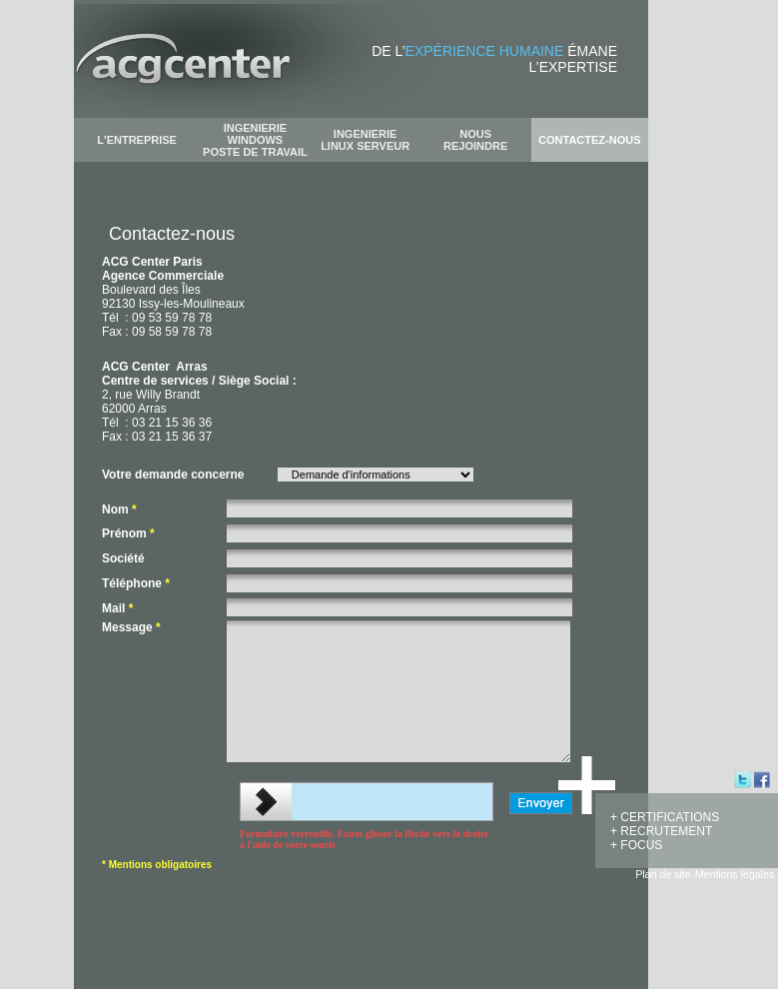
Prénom (128, 533)
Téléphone (136, 583)
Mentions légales (734, 874)
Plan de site (662, 874)
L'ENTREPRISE (137, 140)
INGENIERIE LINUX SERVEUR (365, 140)
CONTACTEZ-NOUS (589, 140)
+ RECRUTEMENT (661, 831)
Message (131, 627)
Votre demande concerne (173, 475)
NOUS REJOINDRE (475, 140)
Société (123, 558)
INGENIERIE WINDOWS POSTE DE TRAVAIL (255, 140)
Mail (117, 608)
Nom (119, 509)
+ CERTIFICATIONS (664, 817)
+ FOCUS (636, 845)
